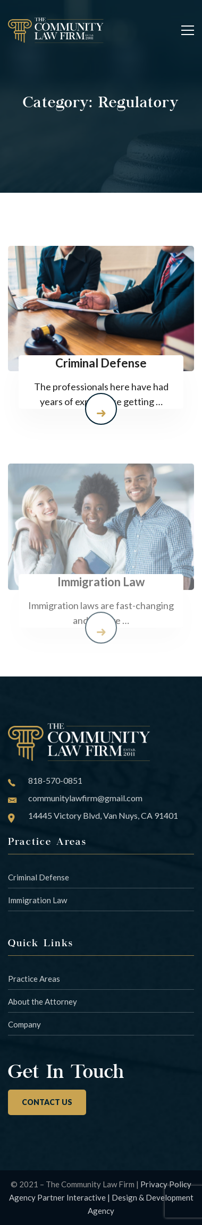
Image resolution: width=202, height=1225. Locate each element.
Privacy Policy (165, 1184)
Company (24, 1024)
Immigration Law (37, 900)
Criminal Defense (38, 877)
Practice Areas (34, 978)
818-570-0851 (55, 780)
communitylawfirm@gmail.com (85, 798)
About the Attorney (42, 1001)
